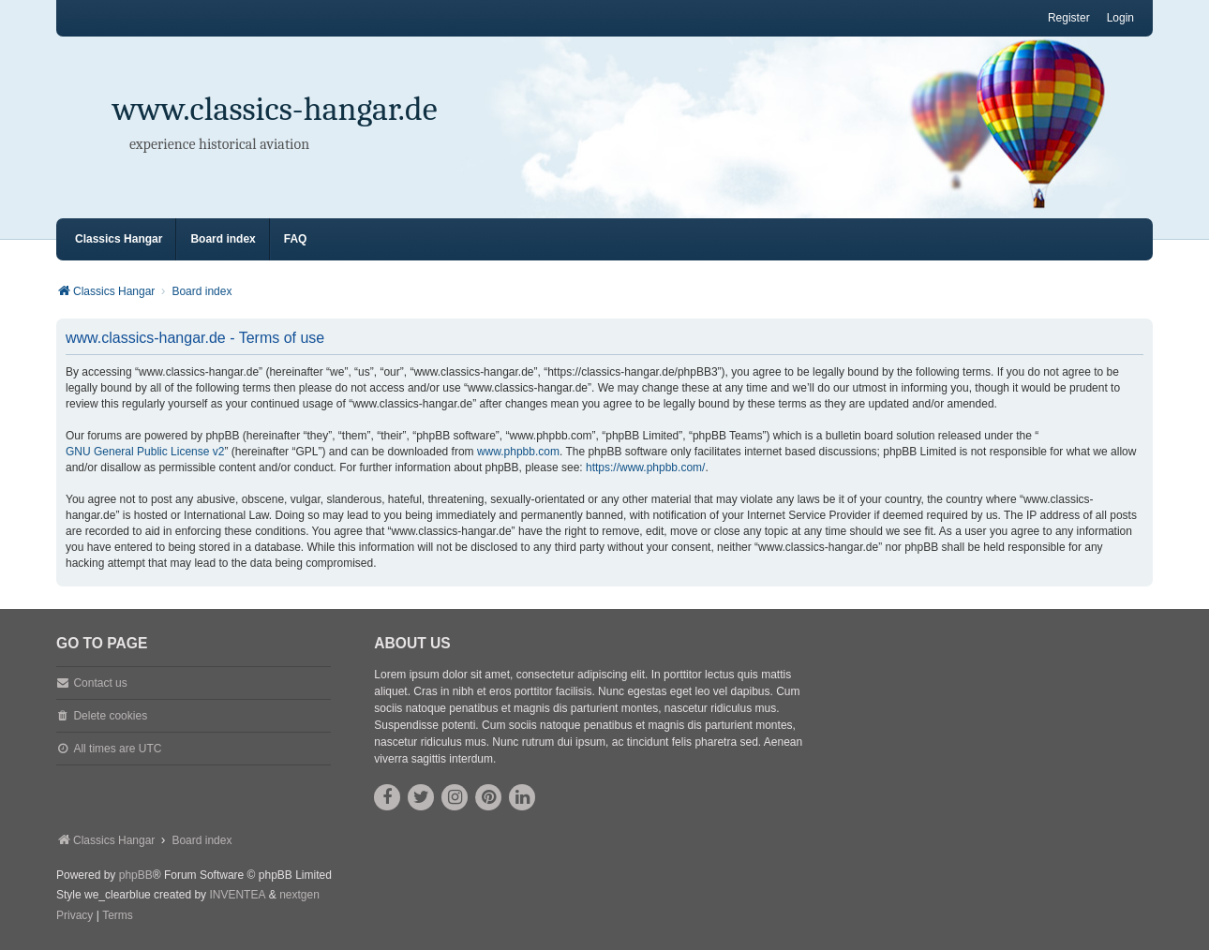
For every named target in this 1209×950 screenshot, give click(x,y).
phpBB (136, 875)
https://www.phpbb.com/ (645, 467)
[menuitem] (74, 916)
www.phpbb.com (518, 451)
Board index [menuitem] (222, 238)
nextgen (299, 894)
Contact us (100, 683)
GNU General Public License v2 (145, 451)
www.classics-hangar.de (275, 109)
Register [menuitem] (1069, 17)
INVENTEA (237, 894)
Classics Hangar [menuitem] (118, 238)
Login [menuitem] (1120, 17)
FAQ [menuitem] (295, 238)
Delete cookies (110, 715)
